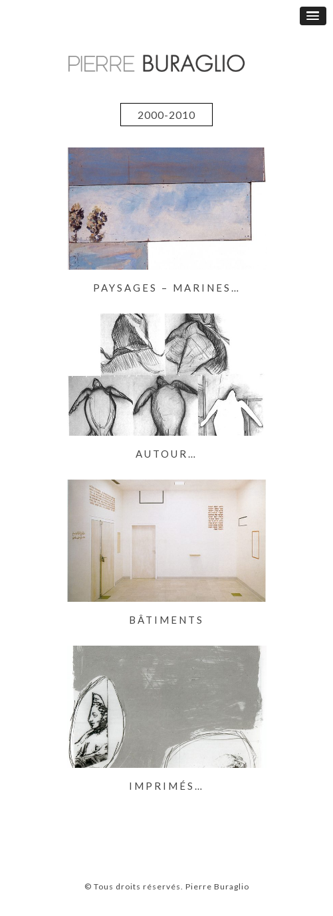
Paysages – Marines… (167, 288)
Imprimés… (166, 786)
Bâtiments (166, 620)
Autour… (166, 454)
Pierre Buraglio (216, 886)
